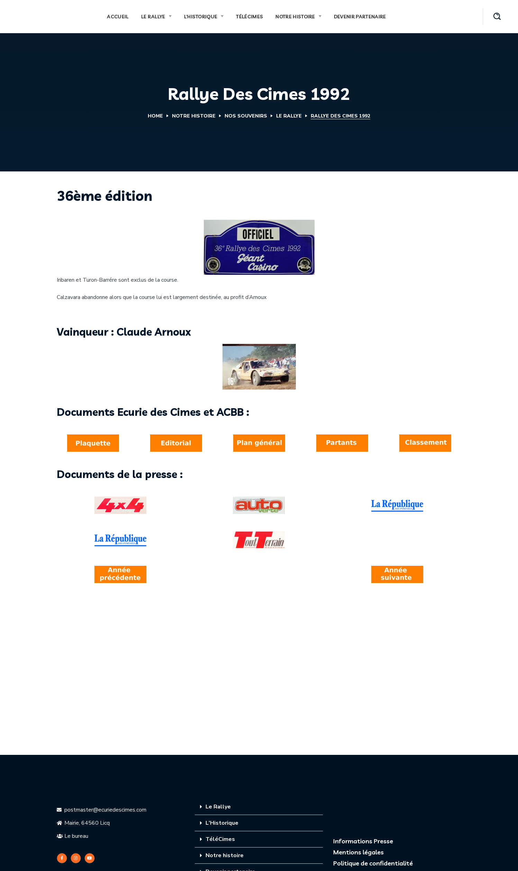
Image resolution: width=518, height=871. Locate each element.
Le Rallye (289, 116)
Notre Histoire (194, 116)
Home (155, 116)
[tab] (259, 807)
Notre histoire (225, 855)
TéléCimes (220, 839)
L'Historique (222, 823)
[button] (497, 16)
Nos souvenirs (246, 116)
